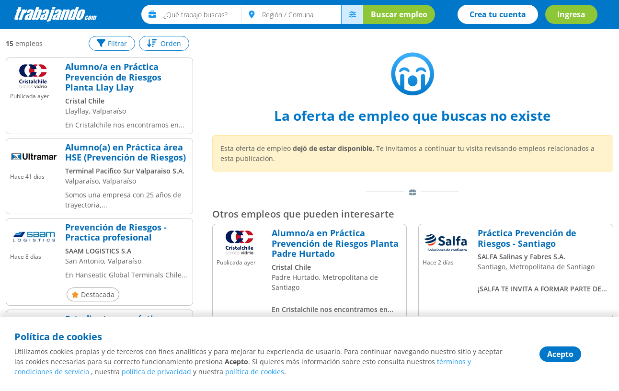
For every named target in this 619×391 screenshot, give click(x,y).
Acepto (560, 354)
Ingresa (571, 14)
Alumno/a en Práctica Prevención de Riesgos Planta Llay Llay (113, 77)
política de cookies (254, 371)
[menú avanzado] (352, 14)
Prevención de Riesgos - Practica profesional (116, 232)
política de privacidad (156, 371)
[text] (202, 14)
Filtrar (112, 43)
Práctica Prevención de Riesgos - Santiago (527, 238)
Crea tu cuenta (498, 14)
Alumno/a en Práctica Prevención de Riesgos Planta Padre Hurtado (335, 243)
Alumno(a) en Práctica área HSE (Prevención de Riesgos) (125, 152)
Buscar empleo (399, 14)
